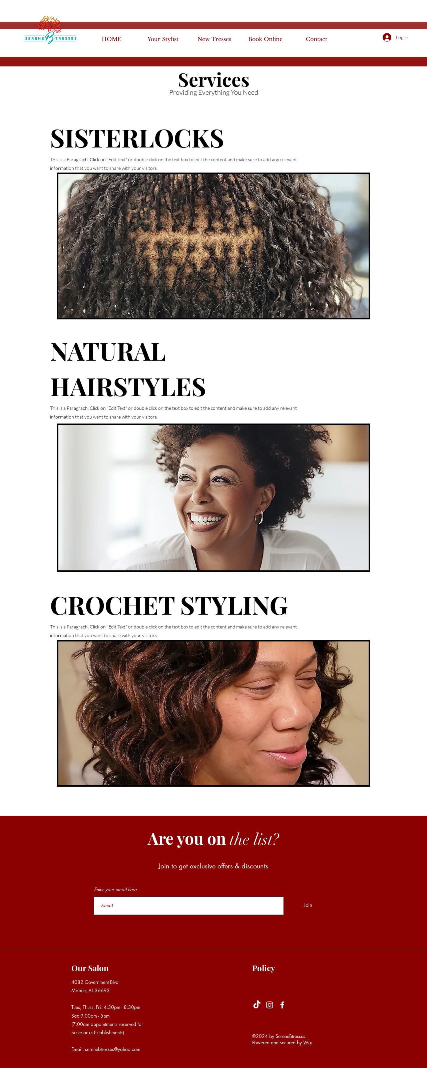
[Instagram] (269, 1005)
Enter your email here (115, 889)
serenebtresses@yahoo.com (112, 1049)
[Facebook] (282, 1005)
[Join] (308, 905)
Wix (307, 1042)
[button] (413, 37)
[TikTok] (257, 1005)
